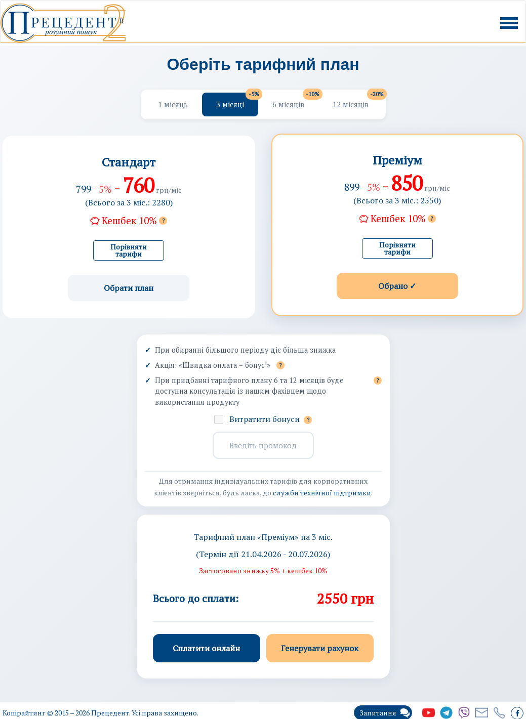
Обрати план (128, 287)
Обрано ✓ (397, 285)
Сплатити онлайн (206, 648)
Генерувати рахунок (319, 648)
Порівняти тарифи (128, 250)
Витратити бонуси (270, 419)
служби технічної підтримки (322, 492)
